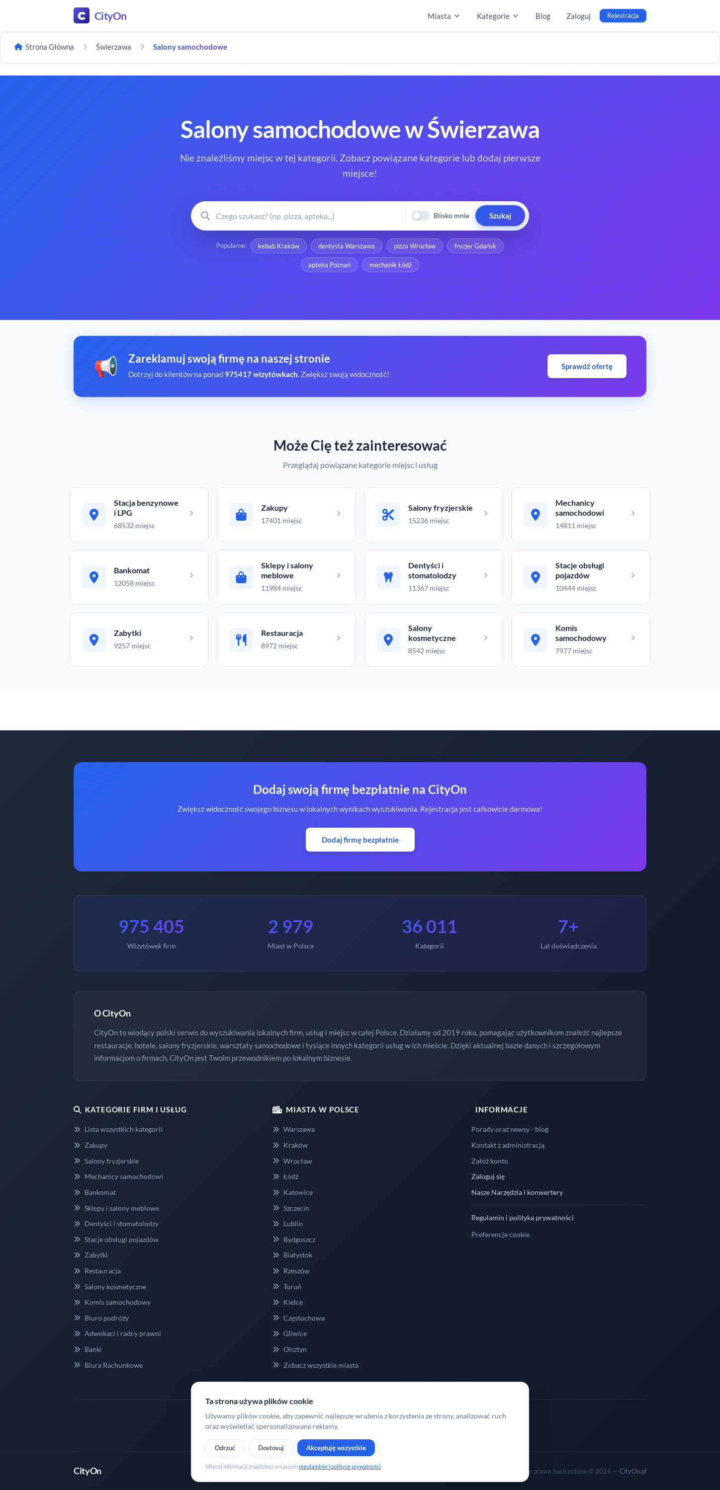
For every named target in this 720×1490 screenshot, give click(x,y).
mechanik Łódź (390, 265)
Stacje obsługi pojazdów (116, 1239)
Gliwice (289, 1333)
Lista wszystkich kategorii (118, 1129)
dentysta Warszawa (346, 246)
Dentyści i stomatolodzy (116, 1223)
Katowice (292, 1192)
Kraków (290, 1145)
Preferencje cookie (500, 1234)
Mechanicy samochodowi (118, 1176)
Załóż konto (489, 1161)
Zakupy (90, 1145)
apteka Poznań (329, 265)
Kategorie (498, 15)
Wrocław (292, 1161)
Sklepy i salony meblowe (116, 1208)
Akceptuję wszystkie (336, 1448)
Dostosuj (271, 1448)
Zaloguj (578, 15)
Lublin (287, 1223)
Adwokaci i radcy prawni (117, 1333)
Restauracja (97, 1270)
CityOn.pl (633, 1471)
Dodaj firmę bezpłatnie (360, 839)
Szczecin (290, 1208)
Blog (543, 15)
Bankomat (95, 1192)
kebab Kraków (278, 246)
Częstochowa (298, 1318)
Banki (88, 1349)
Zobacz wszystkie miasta (315, 1365)
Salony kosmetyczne (110, 1286)
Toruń (286, 1286)
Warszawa (293, 1129)
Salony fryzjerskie (106, 1161)
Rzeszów (291, 1270)
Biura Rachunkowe (108, 1365)
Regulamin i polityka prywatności (522, 1217)
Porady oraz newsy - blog (509, 1129)
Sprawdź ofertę (587, 366)
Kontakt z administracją (507, 1145)
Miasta (444, 15)
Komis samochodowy (112, 1302)
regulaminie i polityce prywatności (340, 1466)
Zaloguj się (488, 1176)
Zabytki (91, 1255)
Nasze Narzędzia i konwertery (517, 1192)
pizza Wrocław (415, 246)
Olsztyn (289, 1349)
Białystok (292, 1255)
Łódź (285, 1176)
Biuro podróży (101, 1318)
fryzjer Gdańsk (475, 246)
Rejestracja (623, 15)
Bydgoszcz (293, 1239)
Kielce (287, 1302)
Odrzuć (225, 1448)
